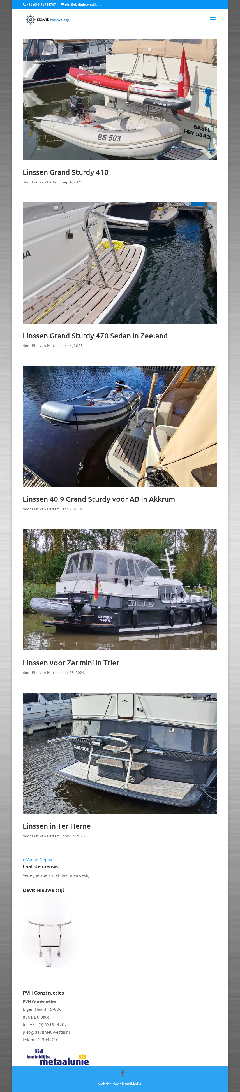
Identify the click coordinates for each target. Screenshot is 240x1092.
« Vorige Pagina (37, 860)
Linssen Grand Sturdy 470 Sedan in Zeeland (95, 335)
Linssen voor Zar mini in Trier (71, 662)
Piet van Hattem (45, 182)
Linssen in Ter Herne (57, 825)
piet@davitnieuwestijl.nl (46, 1032)
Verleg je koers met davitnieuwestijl (57, 875)
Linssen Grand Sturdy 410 (66, 171)
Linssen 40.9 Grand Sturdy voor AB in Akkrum (99, 498)
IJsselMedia (131, 1083)
